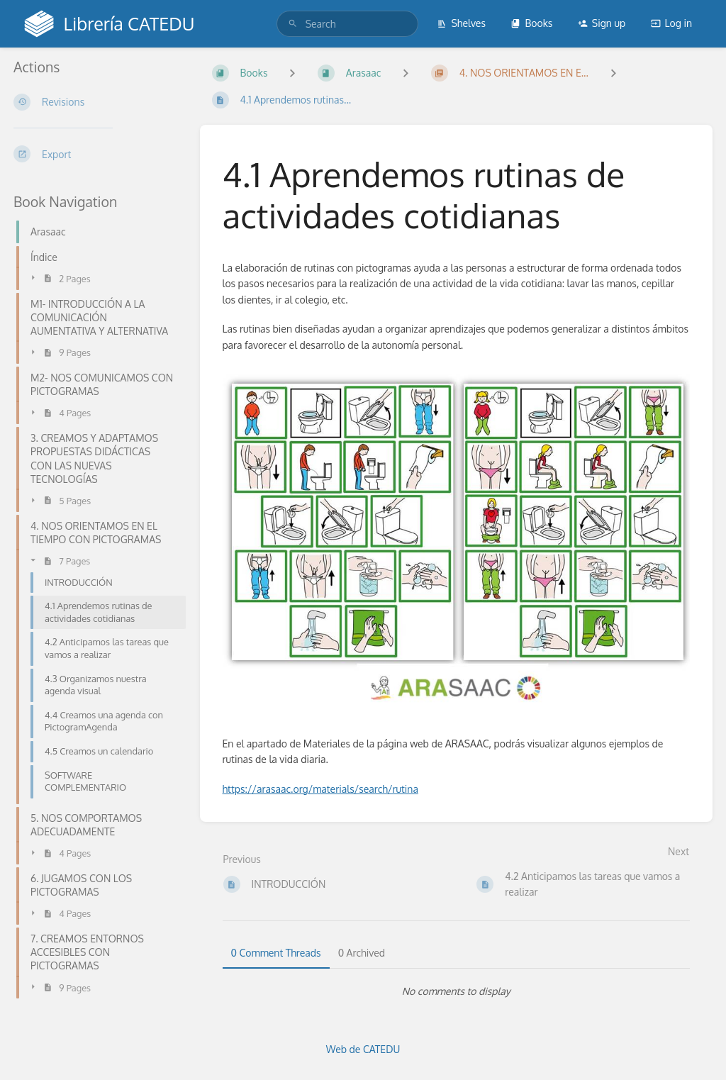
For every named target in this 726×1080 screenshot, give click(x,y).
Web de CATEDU (363, 1049)
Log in (671, 23)
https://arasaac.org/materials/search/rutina (320, 789)
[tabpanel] (457, 991)
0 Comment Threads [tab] (276, 953)
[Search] (293, 24)
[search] (347, 24)
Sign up (601, 23)
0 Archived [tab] (361, 953)
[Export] (95, 154)
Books (531, 23)
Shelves (461, 23)
